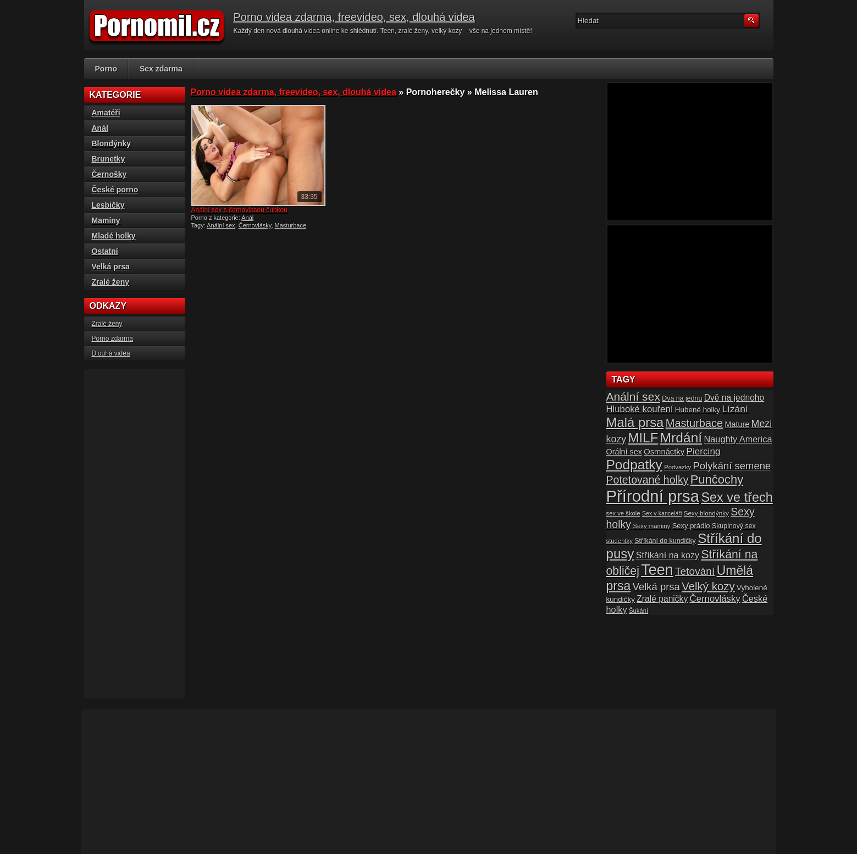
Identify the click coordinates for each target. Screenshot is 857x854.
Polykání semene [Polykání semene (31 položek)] (732, 466)
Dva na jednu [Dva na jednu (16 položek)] (682, 398)
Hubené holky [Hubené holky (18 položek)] (697, 410)
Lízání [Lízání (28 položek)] (735, 408)
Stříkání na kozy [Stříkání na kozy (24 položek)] (667, 555)
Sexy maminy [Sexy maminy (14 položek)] (651, 526)
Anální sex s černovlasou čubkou (239, 210)
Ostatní (105, 251)
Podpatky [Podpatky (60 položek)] (634, 464)
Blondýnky (111, 143)
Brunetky (108, 158)
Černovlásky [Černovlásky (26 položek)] (715, 599)
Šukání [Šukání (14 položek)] (638, 610)
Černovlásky (255, 225)
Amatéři (106, 112)
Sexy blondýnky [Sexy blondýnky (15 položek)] (706, 513)
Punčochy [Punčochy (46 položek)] (716, 479)
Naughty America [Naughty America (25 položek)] (738, 439)
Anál (247, 217)
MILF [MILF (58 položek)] (643, 437)
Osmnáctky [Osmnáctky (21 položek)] (664, 451)
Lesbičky (108, 205)
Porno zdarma (112, 338)
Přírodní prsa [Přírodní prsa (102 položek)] (653, 496)
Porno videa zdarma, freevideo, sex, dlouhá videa (354, 17)
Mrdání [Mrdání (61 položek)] (681, 437)
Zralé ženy (110, 282)
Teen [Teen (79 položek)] (657, 570)
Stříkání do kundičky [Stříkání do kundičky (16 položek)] (665, 541)
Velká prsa (111, 266)
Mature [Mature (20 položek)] (737, 424)
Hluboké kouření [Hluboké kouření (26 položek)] (639, 409)
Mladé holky (114, 235)
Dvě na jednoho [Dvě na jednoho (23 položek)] (734, 397)
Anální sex (221, 225)
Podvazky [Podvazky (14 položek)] (677, 467)
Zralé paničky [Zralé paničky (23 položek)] (662, 598)
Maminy (106, 220)
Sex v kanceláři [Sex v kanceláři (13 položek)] (662, 513)
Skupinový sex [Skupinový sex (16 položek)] (734, 526)
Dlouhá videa (111, 353)
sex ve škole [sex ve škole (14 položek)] (623, 513)
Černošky (109, 174)
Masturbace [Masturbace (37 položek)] (694, 423)
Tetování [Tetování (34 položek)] (695, 571)
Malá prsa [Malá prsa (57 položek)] (635, 422)
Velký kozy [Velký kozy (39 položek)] (708, 586)
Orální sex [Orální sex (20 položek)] (624, 451)
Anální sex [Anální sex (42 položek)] (633, 396)
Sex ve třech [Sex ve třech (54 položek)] (736, 497)
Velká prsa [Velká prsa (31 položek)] (656, 586)
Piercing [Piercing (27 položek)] (703, 451)
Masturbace (290, 225)
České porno (115, 189)
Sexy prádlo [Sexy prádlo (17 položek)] (691, 526)
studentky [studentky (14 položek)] (619, 540)
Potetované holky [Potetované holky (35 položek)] (647, 480)
